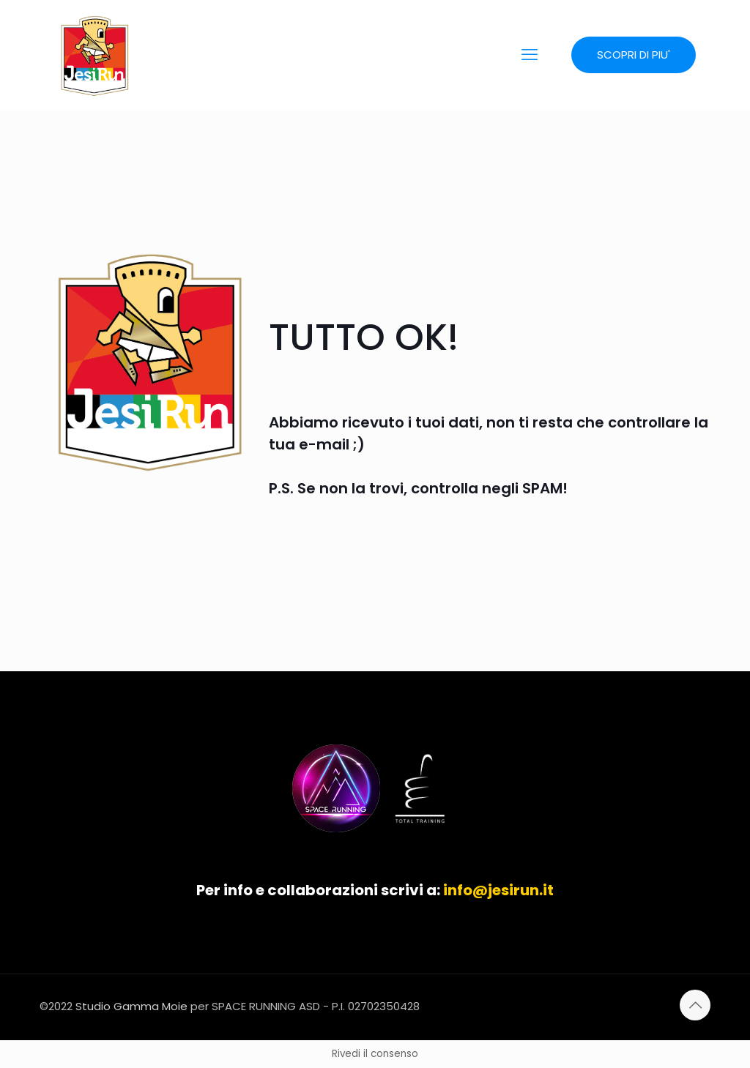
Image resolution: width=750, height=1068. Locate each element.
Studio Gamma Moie (131, 1006)
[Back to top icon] (695, 1005)
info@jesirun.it (498, 890)
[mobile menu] (529, 54)
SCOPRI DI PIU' (633, 54)
